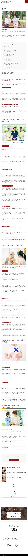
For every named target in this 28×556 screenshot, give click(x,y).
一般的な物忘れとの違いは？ (9, 47)
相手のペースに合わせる (8, 55)
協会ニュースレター (9, 545)
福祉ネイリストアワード (14, 496)
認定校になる (14, 538)
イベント (14, 488)
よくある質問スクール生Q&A (6, 538)
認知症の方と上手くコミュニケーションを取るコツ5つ (11, 50)
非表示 (15, 44)
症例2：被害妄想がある (8, 60)
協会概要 (8, 544)
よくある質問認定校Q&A (15, 539)
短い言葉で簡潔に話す (8, 51)
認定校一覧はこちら (16, 516)
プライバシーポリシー (4, 555)
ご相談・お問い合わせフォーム (14, 459)
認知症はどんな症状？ (7, 46)
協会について (8, 543)
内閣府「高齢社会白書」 (7, 80)
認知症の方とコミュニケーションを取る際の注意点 (11, 63)
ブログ (14, 491)
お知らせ (14, 486)
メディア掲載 (14, 493)
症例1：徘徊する (7, 59)
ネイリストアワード (5, 539)
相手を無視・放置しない (8, 64)
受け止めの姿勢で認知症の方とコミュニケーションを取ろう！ (12, 67)
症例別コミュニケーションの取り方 (9, 58)
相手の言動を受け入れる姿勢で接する (10, 54)
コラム (16, 543)
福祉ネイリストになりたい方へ (15, 513)
